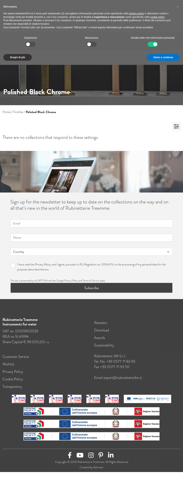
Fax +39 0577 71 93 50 (112, 369)
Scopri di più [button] (17, 57)
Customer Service (15, 359)
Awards (99, 340)
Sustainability (104, 347)
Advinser (98, 470)
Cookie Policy (12, 381)
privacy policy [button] (136, 13)
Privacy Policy (43, 267)
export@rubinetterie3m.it (122, 380)
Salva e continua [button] (163, 57)
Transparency (12, 389)
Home (6, 112)
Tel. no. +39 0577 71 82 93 (114, 364)
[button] (177, 6)
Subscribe (91, 290)
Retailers (100, 325)
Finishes (18, 112)
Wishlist (8, 366)
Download (101, 332)
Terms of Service (91, 283)
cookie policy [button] (157, 17)
